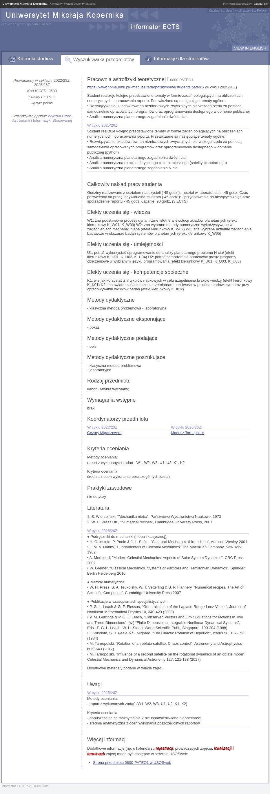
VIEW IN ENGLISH (250, 48)
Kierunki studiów (35, 58)
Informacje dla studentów (181, 58)
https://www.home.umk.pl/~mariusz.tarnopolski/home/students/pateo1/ (145, 87)
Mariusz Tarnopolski (187, 433)
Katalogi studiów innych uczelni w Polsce (238, 10)
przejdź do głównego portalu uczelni (26, 24)
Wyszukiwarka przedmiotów (103, 59)
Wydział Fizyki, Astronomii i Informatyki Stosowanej (42, 118)
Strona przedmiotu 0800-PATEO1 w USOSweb (132, 762)
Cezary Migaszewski (104, 433)
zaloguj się (261, 3)
